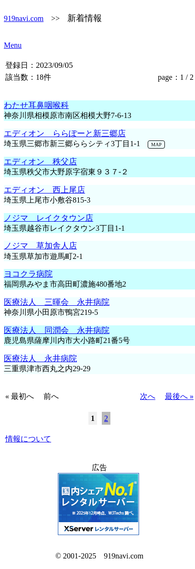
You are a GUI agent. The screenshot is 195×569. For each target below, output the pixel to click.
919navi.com (23, 18)
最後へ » (179, 396)
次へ (147, 396)
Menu (13, 45)
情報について (28, 439)
